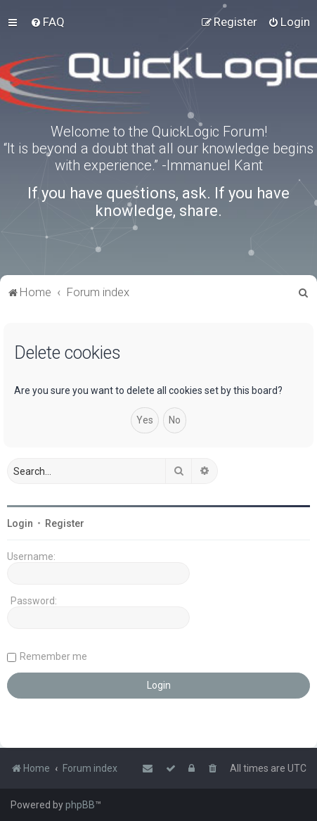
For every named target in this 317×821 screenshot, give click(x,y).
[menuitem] (47, 22)
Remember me (53, 656)
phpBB (80, 804)
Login (20, 523)
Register (64, 523)
